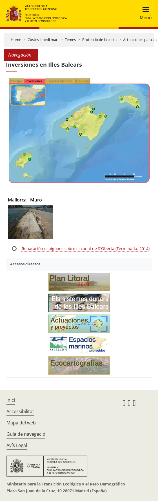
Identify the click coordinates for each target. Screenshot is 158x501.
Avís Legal (16, 445)
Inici (10, 400)
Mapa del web (21, 423)
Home (16, 39)
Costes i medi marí (43, 39)
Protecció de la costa (99, 39)
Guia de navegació (25, 434)
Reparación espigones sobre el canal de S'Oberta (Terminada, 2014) (86, 248)
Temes (70, 39)
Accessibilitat (20, 411)
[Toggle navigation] (144, 13)
